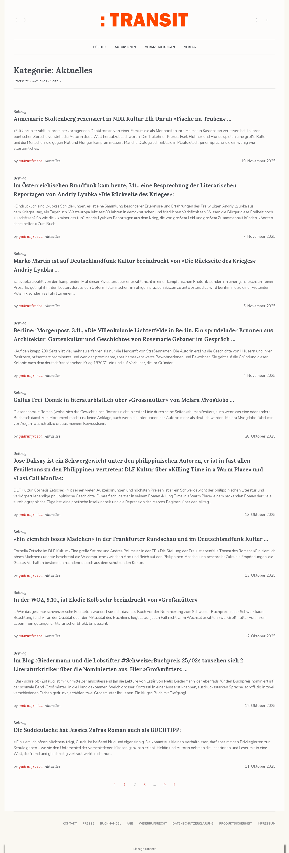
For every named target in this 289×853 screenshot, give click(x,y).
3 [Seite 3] (145, 784)
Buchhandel (110, 824)
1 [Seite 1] (124, 784)
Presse (88, 824)
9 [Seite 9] (164, 784)
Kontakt (70, 824)
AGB (130, 824)
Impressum (266, 824)
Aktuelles (39, 81)
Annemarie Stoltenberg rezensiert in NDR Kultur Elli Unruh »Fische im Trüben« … (122, 118)
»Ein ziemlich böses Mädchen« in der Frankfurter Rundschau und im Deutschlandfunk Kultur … (141, 539)
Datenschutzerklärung (193, 824)
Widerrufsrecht (153, 824)
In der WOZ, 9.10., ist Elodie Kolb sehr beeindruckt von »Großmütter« (106, 599)
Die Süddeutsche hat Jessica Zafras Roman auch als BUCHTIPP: (97, 730)
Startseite (21, 81)
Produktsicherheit (235, 824)
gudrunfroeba (30, 160)
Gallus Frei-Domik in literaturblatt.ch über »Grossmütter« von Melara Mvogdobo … (124, 399)
